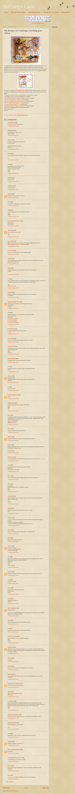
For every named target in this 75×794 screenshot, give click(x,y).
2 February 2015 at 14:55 (13, 342)
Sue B (9, 415)
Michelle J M (10, 647)
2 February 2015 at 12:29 (13, 236)
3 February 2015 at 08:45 (13, 603)
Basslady (10, 140)
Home (6, 12)
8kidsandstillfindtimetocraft (14, 749)
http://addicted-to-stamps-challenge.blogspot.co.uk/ (15, 98)
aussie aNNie (11, 241)
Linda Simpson (11, 346)
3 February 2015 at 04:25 (13, 567)
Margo (9, 210)
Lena (9, 556)
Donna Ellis (10, 674)
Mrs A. (9, 475)
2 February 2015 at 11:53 (13, 181)
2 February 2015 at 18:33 (13, 479)
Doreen (9, 428)
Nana (9, 312)
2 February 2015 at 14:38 (13, 334)
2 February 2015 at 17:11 (13, 424)
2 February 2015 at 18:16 (13, 460)
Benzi (9, 202)
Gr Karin (9, 332)
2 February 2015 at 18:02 (13, 440)
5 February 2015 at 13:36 (13, 729)
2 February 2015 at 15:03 (13, 354)
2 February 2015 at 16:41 (13, 410)
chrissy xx (10, 517)
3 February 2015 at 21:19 (13, 679)
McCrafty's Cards (19, 6)
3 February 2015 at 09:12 (13, 615)
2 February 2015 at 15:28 (13, 371)
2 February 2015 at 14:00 (13, 297)
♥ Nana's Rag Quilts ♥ (12, 319)
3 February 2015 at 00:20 (13, 541)
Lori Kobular (10, 250)
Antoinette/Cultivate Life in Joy (15, 757)
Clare (9, 579)
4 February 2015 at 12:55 (13, 687)
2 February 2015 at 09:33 (13, 126)
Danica (9, 587)
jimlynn (9, 508)
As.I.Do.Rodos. (11, 122)
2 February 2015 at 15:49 (13, 382)
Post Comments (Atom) (14, 791)
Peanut (9, 691)
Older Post (45, 788)
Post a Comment (9, 781)
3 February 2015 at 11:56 (13, 624)
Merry (9, 775)
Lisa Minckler (11, 701)
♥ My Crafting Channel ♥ (13, 318)
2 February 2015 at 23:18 (13, 533)
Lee (8, 628)
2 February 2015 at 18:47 (13, 503)
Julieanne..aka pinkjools (13, 714)
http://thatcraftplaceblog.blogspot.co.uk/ (13, 102)
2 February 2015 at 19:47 (13, 513)
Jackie (9, 598)
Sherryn (9, 658)
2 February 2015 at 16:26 (13, 390)
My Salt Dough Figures (18, 12)
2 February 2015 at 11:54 (13, 189)
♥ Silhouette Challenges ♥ (13, 322)
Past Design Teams (34, 12)
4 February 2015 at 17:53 (13, 718)
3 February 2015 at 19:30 (13, 653)
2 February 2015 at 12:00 (13, 197)
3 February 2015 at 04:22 (13, 552)
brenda (9, 153)
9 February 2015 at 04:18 (13, 761)
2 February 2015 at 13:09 (13, 263)
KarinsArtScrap (11, 328)
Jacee (9, 465)
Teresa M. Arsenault (12, 636)
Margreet (10, 292)
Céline (9, 483)
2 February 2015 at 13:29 (13, 274)
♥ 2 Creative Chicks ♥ (12, 321)
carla (9, 164)
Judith (9, 620)
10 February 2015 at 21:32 (13, 770)
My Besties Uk (42, 66)
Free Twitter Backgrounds (37, 23)
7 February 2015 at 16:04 (13, 745)
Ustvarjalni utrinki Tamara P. (14, 220)
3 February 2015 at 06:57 (13, 583)
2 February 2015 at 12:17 (13, 205)
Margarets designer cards (14, 301)
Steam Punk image (13, 69)
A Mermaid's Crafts (12, 286)
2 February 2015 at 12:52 (13, 254)
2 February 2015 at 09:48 (13, 149)
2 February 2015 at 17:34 (13, 432)
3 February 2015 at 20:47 (13, 669)
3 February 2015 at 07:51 (13, 594)
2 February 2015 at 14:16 (13, 308)
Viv (8, 386)
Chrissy (9, 444)
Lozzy (9, 733)
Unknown (10, 194)
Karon (9, 537)
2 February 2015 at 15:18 (13, 362)
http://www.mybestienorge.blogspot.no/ (13, 99)
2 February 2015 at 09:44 (13, 135)
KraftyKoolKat (11, 403)
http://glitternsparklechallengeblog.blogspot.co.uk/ (15, 105)
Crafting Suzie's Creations (14, 683)
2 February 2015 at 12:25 (13, 216)
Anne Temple (11, 338)
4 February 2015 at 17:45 (13, 710)
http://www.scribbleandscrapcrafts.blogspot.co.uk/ (15, 101)
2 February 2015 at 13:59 (13, 288)
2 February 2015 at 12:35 (13, 246)
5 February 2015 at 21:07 (13, 737)
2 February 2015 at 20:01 (13, 525)
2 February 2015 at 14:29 (13, 324)
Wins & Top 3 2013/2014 (51, 12)
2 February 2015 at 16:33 (13, 398)
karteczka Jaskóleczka (13, 394)
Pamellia (10, 258)
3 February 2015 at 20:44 (13, 661)
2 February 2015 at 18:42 (13, 491)
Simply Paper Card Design (13, 469)
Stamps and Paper (12, 722)
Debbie (9, 765)
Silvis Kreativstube (12, 608)
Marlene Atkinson (12, 358)
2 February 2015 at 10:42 (13, 173)
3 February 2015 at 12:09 (13, 632)
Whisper (10, 666)
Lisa (9, 278)
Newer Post (6, 788)
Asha (11, 694)
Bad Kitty (10, 177)
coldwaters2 (10, 496)
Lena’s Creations (11, 565)
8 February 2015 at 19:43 (13, 753)
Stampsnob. (10, 457)
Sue (8, 366)
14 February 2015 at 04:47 (13, 778)
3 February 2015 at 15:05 (13, 642)
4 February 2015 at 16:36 (13, 696)
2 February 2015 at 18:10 (13, 452)
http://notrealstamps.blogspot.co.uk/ (12, 104)
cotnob (9, 268)
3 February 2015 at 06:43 (13, 575)
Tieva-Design (11, 230)
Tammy (9, 529)
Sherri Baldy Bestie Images (21, 90)
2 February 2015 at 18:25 (13, 471)
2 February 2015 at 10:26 (13, 160)
